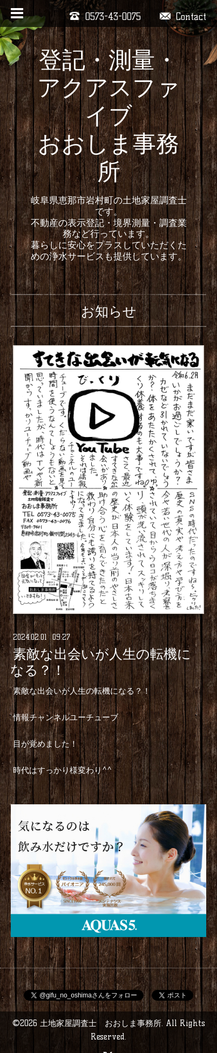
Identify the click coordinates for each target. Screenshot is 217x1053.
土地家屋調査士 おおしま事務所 (100, 1023)
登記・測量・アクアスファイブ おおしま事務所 (108, 115)
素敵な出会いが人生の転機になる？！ (100, 662)
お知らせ (109, 311)
